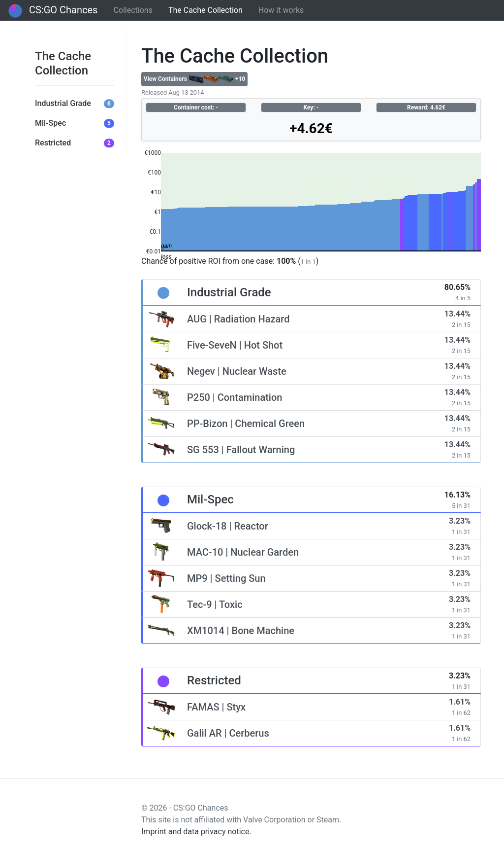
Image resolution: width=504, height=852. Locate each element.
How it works (281, 10)
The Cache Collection (205, 10)
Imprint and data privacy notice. (196, 831)
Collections (133, 10)
